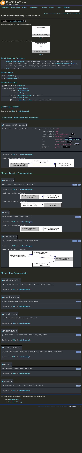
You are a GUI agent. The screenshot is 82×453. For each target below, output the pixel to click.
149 (13, 306)
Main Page (5, 7)
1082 (13, 189)
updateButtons (12, 78)
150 (13, 373)
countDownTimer (23, 90)
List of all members (77, 14)
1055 (13, 154)
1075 (13, 222)
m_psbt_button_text (24, 100)
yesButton (21, 86)
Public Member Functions (50, 14)
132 (12, 111)
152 (13, 323)
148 (13, 340)
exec (7, 68)
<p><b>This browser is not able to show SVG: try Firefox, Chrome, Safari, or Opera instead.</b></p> (41, 31)
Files (60, 7)
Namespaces (34, 7)
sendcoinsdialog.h (17, 21)
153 (13, 357)
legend (41, 37)
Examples (67, 7)
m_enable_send (22, 98)
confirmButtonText (24, 95)
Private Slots (60, 14)
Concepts (44, 7)
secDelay (58, 64)
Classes (52, 7)
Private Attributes (68, 14)
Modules (24, 7)
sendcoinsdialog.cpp (26, 154)
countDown (10, 76)
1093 (13, 246)
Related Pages (15, 7)
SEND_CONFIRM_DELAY (69, 64)
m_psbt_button (22, 88)
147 (13, 390)
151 (13, 289)
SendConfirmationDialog (15, 61)
